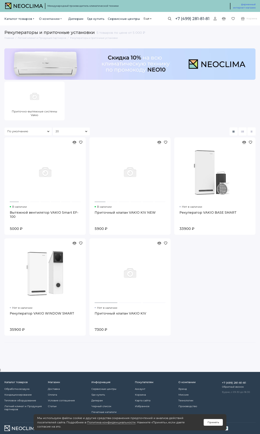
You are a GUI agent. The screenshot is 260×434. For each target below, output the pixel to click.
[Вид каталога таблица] (251, 131)
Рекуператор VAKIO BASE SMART (208, 212)
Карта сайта (142, 400)
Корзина (140, 394)
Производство (187, 406)
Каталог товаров (18, 19)
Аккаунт (140, 388)
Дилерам (75, 19)
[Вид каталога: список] (243, 131)
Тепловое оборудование (20, 400)
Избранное (142, 406)
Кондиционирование (18, 394)
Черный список (101, 406)
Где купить (95, 19)
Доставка (54, 388)
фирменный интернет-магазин (244, 6)
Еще (147, 18)
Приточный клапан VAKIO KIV (120, 313)
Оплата (52, 394)
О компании (49, 19)
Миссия (183, 394)
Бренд (182, 388)
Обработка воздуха (16, 388)
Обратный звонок (233, 386)
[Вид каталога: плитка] (233, 131)
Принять (213, 422)
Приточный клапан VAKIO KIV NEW (125, 212)
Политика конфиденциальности (111, 422)
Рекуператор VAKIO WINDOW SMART (42, 313)
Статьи (52, 406)
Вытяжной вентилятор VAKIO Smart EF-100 (44, 215)
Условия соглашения (61, 400)
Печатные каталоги (103, 412)
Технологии (185, 400)
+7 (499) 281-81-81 (192, 18)
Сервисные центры (124, 19)
